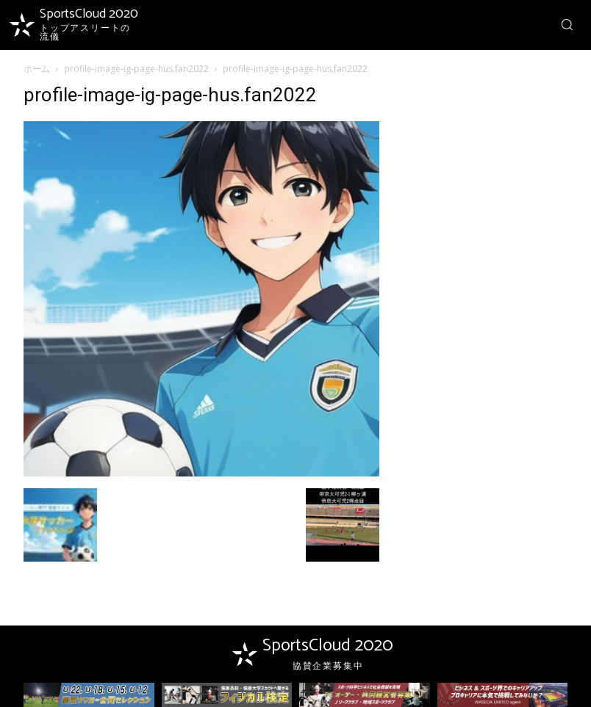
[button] (567, 24)
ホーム (37, 68)
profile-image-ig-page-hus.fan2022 (136, 68)
